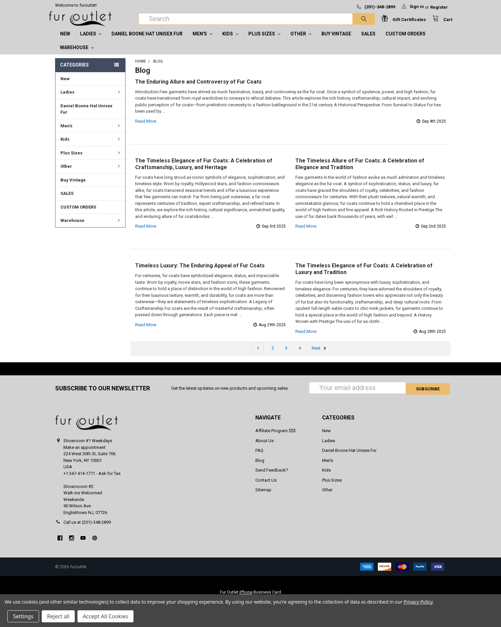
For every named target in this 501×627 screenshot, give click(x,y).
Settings (23, 616)
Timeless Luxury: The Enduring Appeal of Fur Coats (200, 272)
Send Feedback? (271, 475)
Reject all (58, 616)
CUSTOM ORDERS (406, 40)
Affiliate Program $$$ (275, 436)
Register (439, 7)
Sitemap (263, 495)
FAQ (259, 456)
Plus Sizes (264, 40)
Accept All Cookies (105, 616)
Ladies (90, 40)
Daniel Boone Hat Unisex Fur (147, 40)
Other (300, 40)
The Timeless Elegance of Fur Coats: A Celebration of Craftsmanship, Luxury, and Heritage (203, 170)
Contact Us (266, 485)
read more (145, 127)
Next (320, 355)
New (65, 40)
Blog (259, 465)
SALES (368, 40)
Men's (202, 40)
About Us (264, 446)
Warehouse (77, 54)
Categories (74, 71)
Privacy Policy (418, 602)
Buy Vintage (336, 40)
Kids (230, 40)
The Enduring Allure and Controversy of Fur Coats (198, 88)
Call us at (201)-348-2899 (87, 527)
